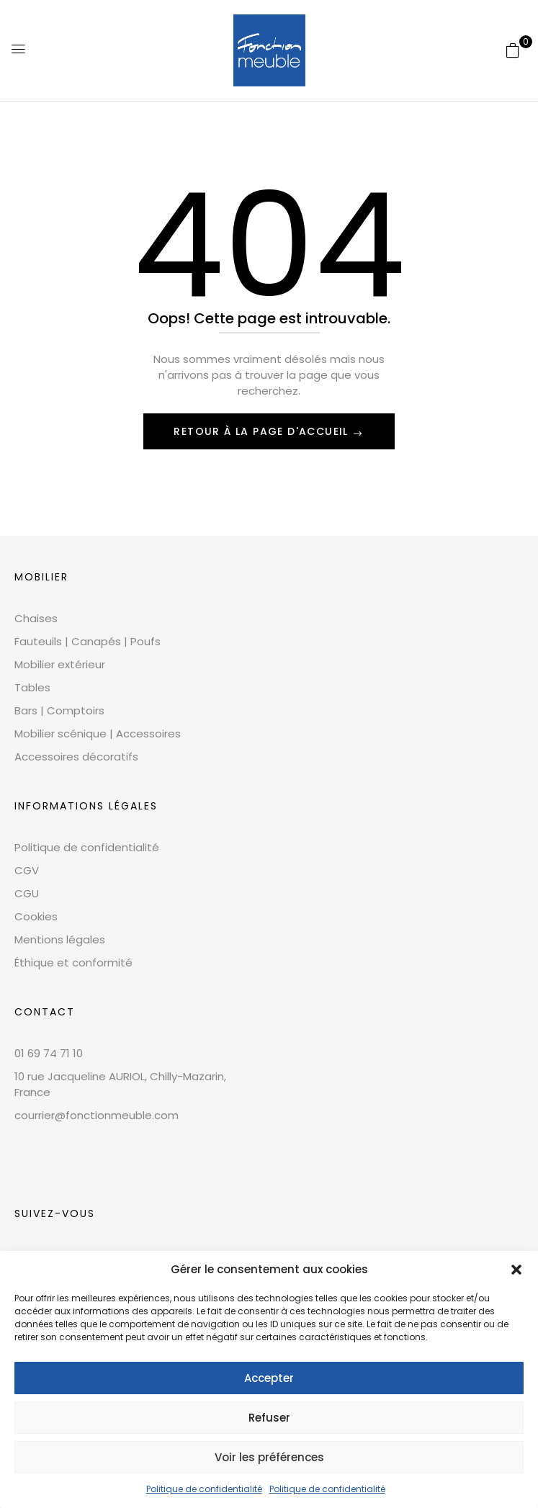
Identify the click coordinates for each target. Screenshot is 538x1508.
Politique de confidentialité (204, 1489)
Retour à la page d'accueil (263, 431)
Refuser (269, 1417)
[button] (516, 1269)
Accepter (269, 1378)
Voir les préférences (269, 1457)
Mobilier (41, 577)
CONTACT (44, 1012)
